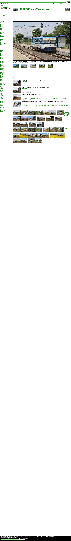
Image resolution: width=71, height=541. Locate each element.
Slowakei (1, 89)
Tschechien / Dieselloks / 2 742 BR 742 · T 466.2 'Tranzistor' (30, 91)
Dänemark (1, 31)
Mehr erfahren (25, 538)
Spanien (1, 91)
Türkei (1, 99)
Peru (1, 78)
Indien (1, 40)
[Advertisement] (17, 15)
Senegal (1, 86)
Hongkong (1, 39)
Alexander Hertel (24, 81)
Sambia (1, 82)
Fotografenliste (2, 110)
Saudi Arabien (2, 84)
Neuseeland (2, 71)
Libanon (1, 59)
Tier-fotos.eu (4, 17)
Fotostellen (2, 111)
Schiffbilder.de (4, 14)
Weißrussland (2, 105)
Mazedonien (2, 64)
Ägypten (1, 19)
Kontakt (16, 1)
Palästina (1, 76)
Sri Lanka (1, 92)
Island (1, 44)
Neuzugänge (2, 107)
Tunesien (1, 98)
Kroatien (1, 55)
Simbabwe (2, 88)
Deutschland (2, 32)
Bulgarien (1, 28)
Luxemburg (2, 61)
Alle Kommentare (21, 77)
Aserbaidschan (2, 23)
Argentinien (2, 21)
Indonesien (2, 41)
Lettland (1, 58)
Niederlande (2, 72)
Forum (14, 1)
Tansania (1, 95)
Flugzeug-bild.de (5, 15)
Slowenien (1, 90)
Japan (1, 47)
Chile (1, 29)
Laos (1, 57)
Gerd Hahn (14, 62)
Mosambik (1, 69)
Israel (1, 45)
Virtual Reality (2, 109)
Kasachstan (2, 51)
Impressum (19, 1)
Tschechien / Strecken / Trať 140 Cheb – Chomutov (30, 8)
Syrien (1, 93)
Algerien (1, 20)
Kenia (1, 52)
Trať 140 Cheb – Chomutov (38, 6)
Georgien (1, 37)
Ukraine (1, 100)
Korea (1, 53)
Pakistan (1, 75)
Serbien (1, 87)
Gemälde (1, 108)
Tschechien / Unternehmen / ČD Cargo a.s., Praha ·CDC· (46, 91)
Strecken (32, 6)
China (1, 30)
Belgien (1, 25)
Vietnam (1, 104)
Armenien (1, 22)
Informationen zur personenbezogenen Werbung (9, 537)
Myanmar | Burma (3, 70)
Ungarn (1, 101)
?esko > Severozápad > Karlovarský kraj (67, 129)
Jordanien (1, 48)
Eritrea (1, 34)
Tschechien (28, 6)
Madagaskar (2, 62)
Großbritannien (2, 38)
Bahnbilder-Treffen (3, 24)
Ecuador (1, 33)
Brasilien (1, 27)
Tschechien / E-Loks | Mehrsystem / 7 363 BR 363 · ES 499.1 (30, 98)
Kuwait (1, 56)
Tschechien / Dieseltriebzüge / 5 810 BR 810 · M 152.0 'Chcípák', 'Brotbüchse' (35, 9)
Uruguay (1, 102)
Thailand (1, 96)
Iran (1, 42)
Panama (1, 77)
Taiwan (1, 94)
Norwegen (1, 74)
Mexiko (1, 65)
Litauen (1, 60)
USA (1, 103)
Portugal (1, 80)
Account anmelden (67, 3)
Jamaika (1, 46)
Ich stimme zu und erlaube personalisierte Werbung (10, 539)
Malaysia (1, 63)
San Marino (2, 83)
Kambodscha (2, 49)
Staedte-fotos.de (5, 16)
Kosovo (1, 54)
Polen (1, 79)
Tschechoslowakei (3, 97)
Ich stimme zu (22, 539)
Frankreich (2, 36)
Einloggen (62, 3)
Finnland (1, 35)
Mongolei (1, 67)
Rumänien (1, 81)
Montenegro (2, 68)
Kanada (1, 50)
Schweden (2, 85)
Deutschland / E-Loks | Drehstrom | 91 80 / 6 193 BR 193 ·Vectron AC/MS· (49, 105)
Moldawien (2, 66)
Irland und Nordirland (3, 43)
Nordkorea (2, 73)
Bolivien (1, 26)
